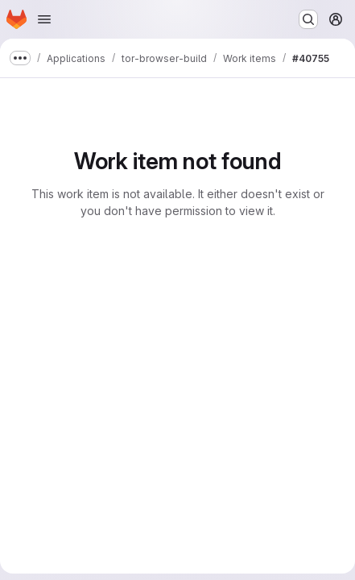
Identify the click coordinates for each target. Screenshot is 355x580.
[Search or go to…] (308, 19)
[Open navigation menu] (44, 19)
